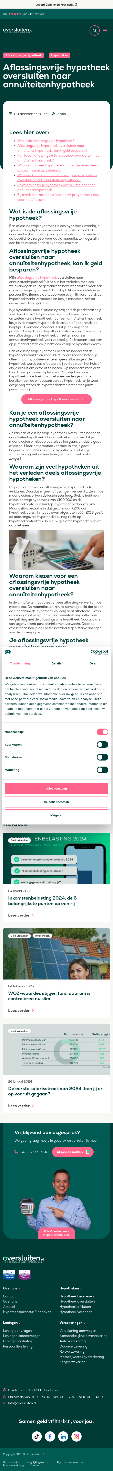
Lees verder (19, 915)
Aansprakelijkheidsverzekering (83, 1336)
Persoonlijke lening (18, 1346)
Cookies (34, 1465)
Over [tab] (93, 663)
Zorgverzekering (72, 1362)
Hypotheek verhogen (76, 1312)
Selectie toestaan (56, 801)
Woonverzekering (73, 1346)
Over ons (10, 1301)
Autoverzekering (73, 1341)
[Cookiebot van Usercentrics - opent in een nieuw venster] (90, 652)
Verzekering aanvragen (78, 1331)
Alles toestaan (56, 788)
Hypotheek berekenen (77, 1296)
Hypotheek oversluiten (77, 1301)
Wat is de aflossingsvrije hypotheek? (46, 141)
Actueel (9, 1307)
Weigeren (56, 815)
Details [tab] (56, 663)
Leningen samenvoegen (22, 1336)
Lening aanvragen (17, 1331)
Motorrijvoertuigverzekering (82, 1357)
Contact (9, 1296)
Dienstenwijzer (11, 1462)
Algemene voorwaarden (70, 1462)
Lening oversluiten (17, 1341)
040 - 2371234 (33, 1152)
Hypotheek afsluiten (75, 1307)
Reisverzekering (72, 1351)
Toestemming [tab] (20, 663)
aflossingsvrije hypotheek (37, 277)
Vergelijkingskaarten (38, 1462)
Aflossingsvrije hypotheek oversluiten (56, 399)
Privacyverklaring (13, 1465)
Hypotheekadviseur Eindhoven (27, 1312)
